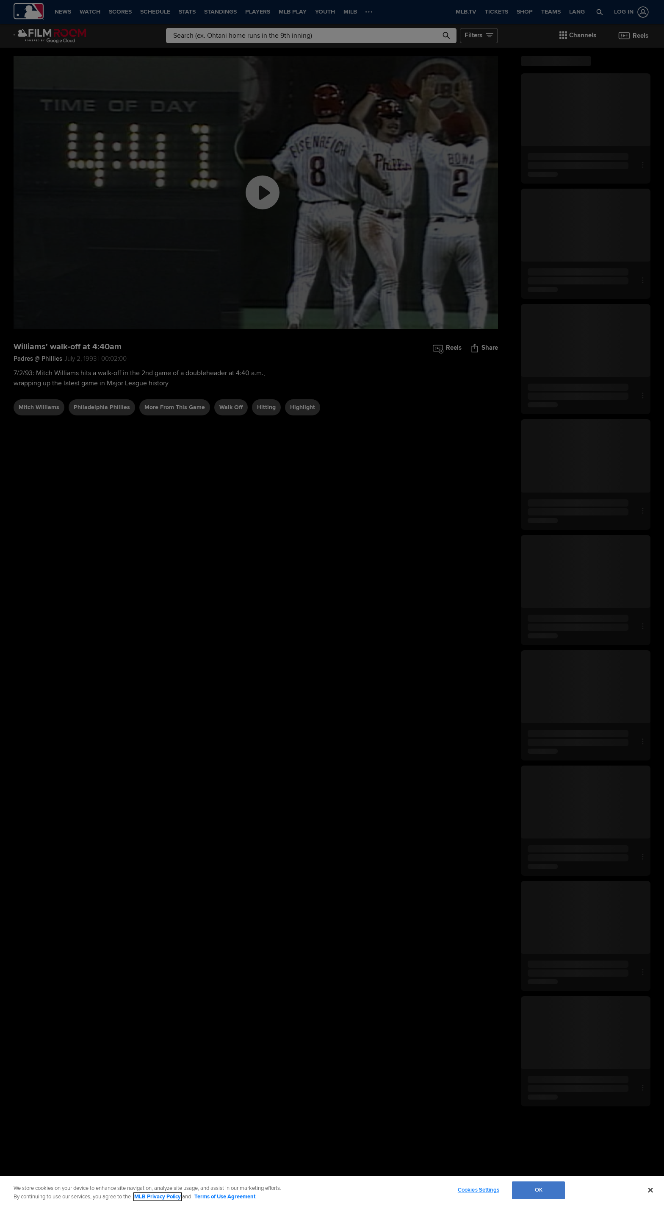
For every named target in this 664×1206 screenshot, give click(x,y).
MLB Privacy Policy (157, 1196)
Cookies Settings (478, 1190)
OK (538, 1190)
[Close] (650, 1190)
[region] (332, 1191)
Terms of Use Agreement (224, 1196)
